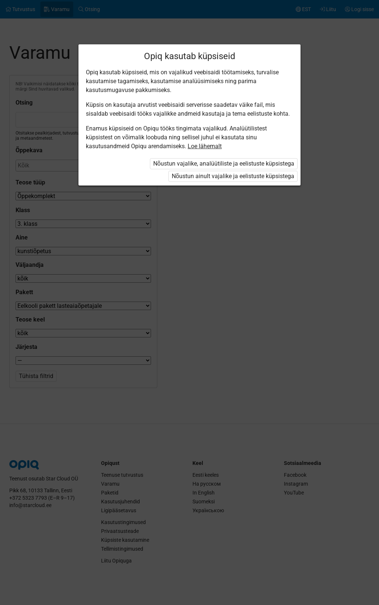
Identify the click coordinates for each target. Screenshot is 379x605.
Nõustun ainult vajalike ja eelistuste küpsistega (233, 176)
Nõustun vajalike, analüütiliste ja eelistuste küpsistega (223, 163)
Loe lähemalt (205, 146)
